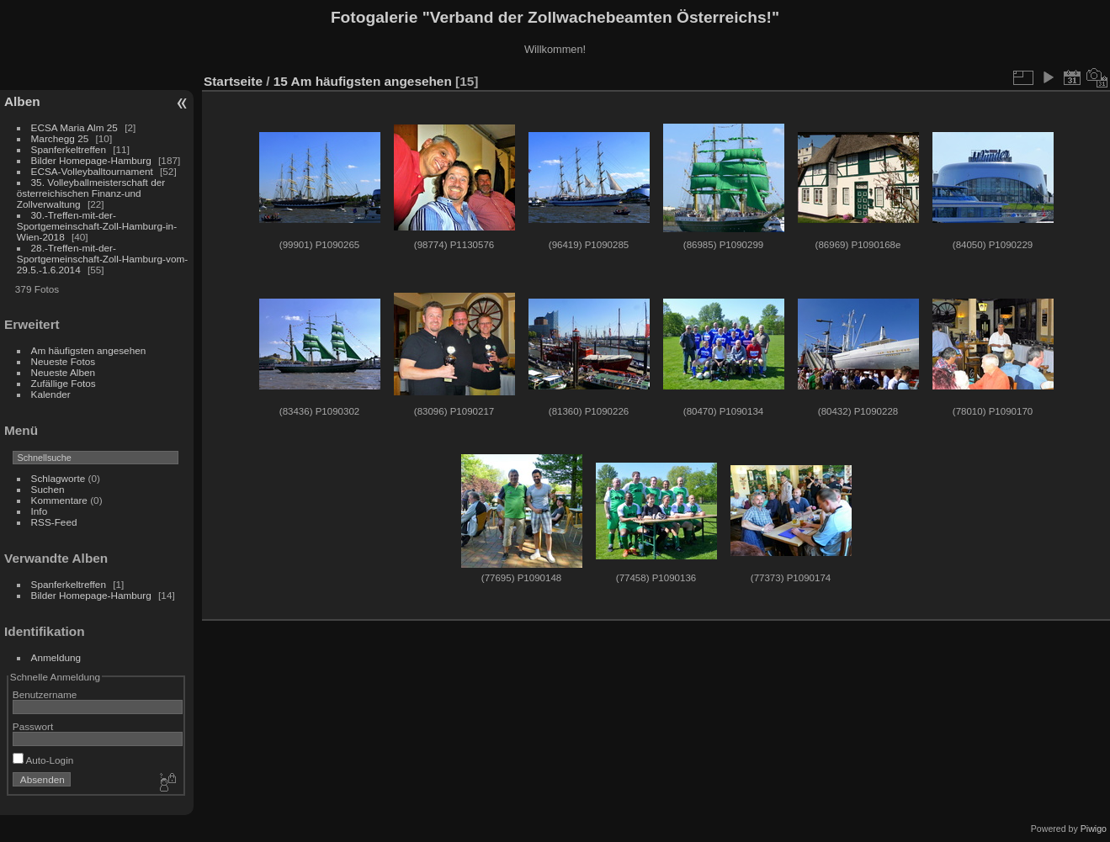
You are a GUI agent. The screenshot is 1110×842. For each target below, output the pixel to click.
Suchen (48, 489)
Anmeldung (56, 657)
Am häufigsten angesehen (88, 350)
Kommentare (59, 500)
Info (39, 511)
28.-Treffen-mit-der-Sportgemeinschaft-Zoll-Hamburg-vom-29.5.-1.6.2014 (102, 258)
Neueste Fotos (63, 361)
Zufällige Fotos (63, 383)
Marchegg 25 (60, 138)
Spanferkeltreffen (68, 149)
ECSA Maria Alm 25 (74, 127)
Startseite (233, 81)
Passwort (33, 726)
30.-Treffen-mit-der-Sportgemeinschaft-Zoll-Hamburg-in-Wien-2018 (97, 225)
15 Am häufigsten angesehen (363, 81)
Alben (22, 101)
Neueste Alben (63, 372)
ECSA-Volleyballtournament (92, 171)
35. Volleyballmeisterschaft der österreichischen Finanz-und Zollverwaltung (91, 193)
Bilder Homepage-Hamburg (91, 160)
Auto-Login (43, 760)
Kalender (51, 394)
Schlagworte (58, 478)
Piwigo (1094, 828)
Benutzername (45, 694)
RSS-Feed (54, 521)
